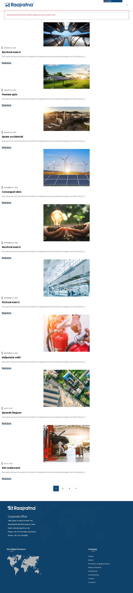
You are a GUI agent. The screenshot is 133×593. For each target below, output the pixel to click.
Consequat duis (11, 192)
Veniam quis (9, 94)
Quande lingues (11, 412)
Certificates (93, 575)
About (91, 560)
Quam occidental (12, 136)
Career (91, 578)
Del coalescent (11, 468)
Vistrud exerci (11, 302)
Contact (92, 582)
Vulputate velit (11, 357)
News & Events (94, 567)
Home (91, 556)
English (108, 1)
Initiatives (93, 571)
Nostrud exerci (11, 52)
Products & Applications (99, 564)
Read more (6, 62)
